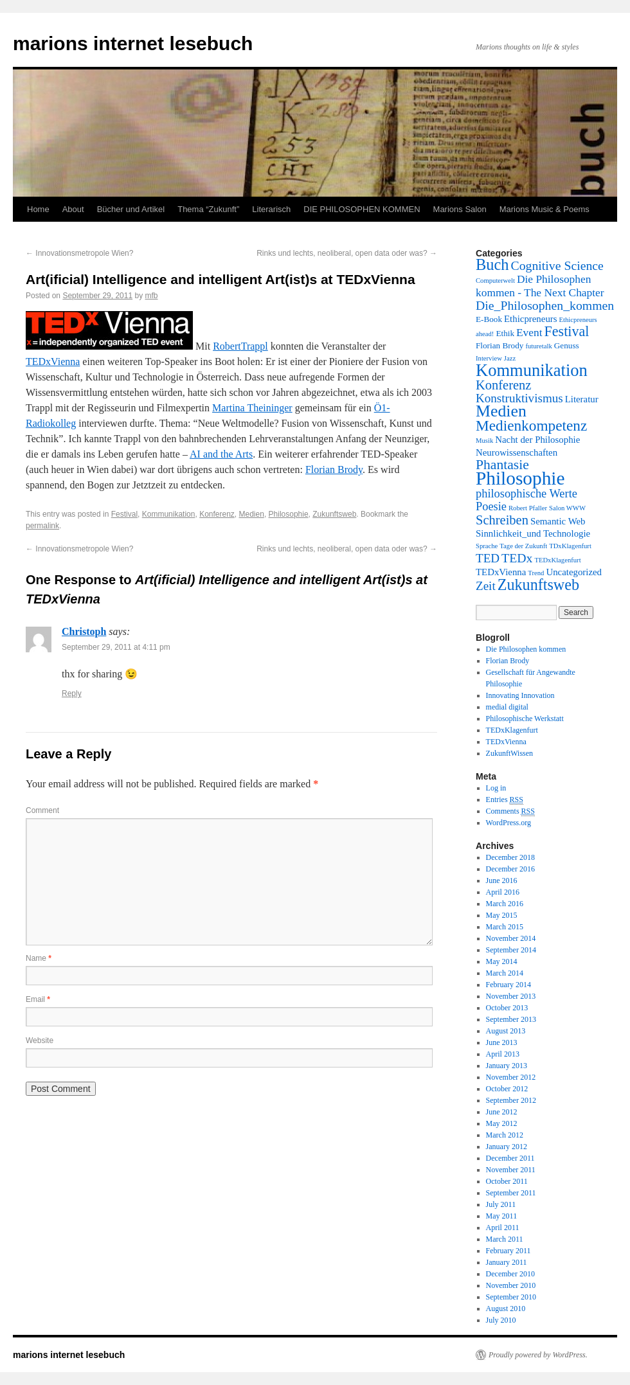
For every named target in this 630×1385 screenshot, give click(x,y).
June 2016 (502, 880)
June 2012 (502, 1111)
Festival (124, 514)
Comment (42, 810)
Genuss (566, 345)
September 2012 (511, 1100)
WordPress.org (508, 822)
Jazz (510, 358)
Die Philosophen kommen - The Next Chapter (540, 286)
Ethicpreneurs (530, 319)
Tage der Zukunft (523, 546)
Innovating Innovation (520, 695)
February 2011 (508, 1250)
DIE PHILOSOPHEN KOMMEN (361, 209)
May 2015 (502, 915)
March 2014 (504, 973)
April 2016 (502, 892)
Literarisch (271, 209)
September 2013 (511, 1019)
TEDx (516, 558)
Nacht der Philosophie (537, 439)
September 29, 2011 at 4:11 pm (116, 647)
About (73, 209)
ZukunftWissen (510, 753)
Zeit (486, 586)
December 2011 (510, 1158)
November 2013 (511, 996)
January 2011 (506, 1262)
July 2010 (501, 1320)
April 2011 (502, 1227)
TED (488, 558)
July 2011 (501, 1204)
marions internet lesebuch (133, 43)
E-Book (489, 319)
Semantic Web (558, 521)
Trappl (254, 346)
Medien (251, 514)
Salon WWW (567, 508)
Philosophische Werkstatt (525, 718)
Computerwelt (495, 280)
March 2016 (504, 903)
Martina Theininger (252, 407)
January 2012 (506, 1146)
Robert (227, 346)
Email (38, 999)
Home (38, 209)
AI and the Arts (221, 454)
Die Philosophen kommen (526, 649)
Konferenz (217, 514)
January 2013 (506, 1065)
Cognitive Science (557, 265)
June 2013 (502, 1042)
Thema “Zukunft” (208, 209)
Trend (536, 572)
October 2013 (507, 1007)
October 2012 (507, 1088)
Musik (484, 440)
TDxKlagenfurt (570, 546)
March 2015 (504, 926)
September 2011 (511, 1192)
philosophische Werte (526, 493)
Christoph (84, 631)
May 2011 (502, 1215)
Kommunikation (168, 514)
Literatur (581, 399)
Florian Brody (334, 469)
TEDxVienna (53, 361)
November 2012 (511, 1077)
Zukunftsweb (334, 514)
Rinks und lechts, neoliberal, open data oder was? (346, 253)
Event (529, 332)
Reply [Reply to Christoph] (72, 693)
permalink (42, 525)
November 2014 (511, 938)
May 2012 (502, 1123)
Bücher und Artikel (131, 209)
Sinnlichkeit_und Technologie (533, 533)
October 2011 (507, 1181)
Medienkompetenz (531, 425)
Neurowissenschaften (516, 452)
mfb (151, 295)
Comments (510, 811)
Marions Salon (460, 209)
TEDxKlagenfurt (557, 560)
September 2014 (511, 949)
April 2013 (502, 1054)
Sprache (487, 546)
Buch (492, 264)
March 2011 (504, 1239)
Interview (489, 358)
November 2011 (511, 1169)
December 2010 (510, 1273)
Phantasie (502, 464)
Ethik (505, 333)
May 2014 (502, 961)
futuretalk (538, 346)
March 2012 (504, 1134)
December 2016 (510, 868)
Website (39, 1040)
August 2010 (506, 1308)
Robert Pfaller (528, 508)
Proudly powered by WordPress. (538, 1354)
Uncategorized (574, 572)
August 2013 (506, 1030)
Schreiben (502, 520)
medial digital (507, 706)
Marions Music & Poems (545, 209)
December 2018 (510, 857)
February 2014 (508, 984)
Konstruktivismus (519, 398)
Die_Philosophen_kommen (545, 305)
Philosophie (289, 514)
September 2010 (511, 1296)
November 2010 (511, 1285)
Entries (504, 800)
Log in (496, 787)
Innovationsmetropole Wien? (79, 253)
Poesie (491, 506)
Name (38, 958)
